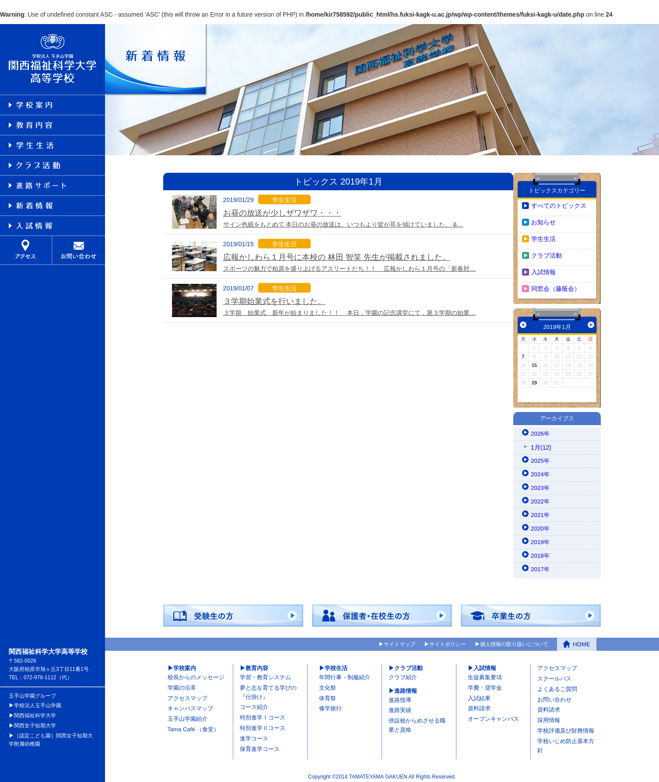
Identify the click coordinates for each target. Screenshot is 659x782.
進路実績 (400, 706)
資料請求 (479, 705)
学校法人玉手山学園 (37, 701)
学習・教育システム (265, 673)
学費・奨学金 (485, 684)
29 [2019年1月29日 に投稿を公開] (534, 378)
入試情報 (543, 268)
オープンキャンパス (493, 715)
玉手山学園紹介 (187, 715)
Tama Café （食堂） (193, 725)
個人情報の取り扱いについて (514, 641)
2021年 (540, 511)
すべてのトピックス (558, 201)
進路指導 (400, 696)
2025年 (540, 457)
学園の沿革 (182, 684)
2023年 (540, 484)
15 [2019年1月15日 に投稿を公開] (534, 361)
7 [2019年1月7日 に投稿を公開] (523, 352)
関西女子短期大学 (35, 722)
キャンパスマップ (190, 705)
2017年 (540, 565)
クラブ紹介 (403, 673)
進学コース (254, 734)
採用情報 (548, 716)
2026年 (540, 429)
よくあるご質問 (557, 685)
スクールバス (554, 674)
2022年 (540, 497)
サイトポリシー (447, 641)
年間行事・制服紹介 (344, 673)
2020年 (540, 524)
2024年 (540, 470)
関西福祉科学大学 (35, 712)
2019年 (540, 538)
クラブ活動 (546, 251)
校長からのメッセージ (196, 673)
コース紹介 (254, 703)
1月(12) (541, 443)
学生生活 (543, 234)
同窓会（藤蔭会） (555, 284)
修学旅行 (330, 705)
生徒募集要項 (485, 673)
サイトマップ (399, 641)
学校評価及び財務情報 (565, 726)
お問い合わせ (554, 695)
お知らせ (543, 218)
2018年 (540, 551)
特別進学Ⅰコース (262, 713)
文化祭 (327, 684)
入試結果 (479, 694)
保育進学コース (260, 745)
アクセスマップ (187, 694)
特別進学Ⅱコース (262, 724)
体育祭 (327, 694)
